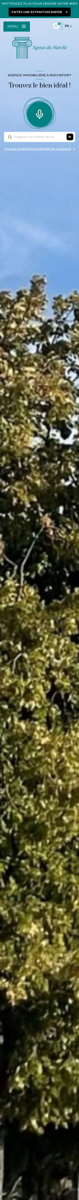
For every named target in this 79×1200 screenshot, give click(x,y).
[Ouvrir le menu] (16, 26)
